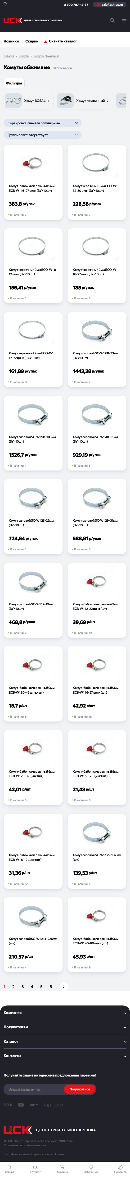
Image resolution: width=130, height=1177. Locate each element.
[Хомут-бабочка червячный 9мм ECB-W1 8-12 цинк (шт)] (33, 851)
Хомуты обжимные (46, 56)
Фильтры (14, 83)
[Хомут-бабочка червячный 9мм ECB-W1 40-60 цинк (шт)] (97, 934)
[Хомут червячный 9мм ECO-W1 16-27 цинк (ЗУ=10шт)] (97, 265)
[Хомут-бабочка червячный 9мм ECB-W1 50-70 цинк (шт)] (97, 767)
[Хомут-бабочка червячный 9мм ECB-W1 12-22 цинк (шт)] (97, 600)
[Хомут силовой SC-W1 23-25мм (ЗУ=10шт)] (33, 516)
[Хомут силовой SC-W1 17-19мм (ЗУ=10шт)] (33, 600)
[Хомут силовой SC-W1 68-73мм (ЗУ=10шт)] (97, 349)
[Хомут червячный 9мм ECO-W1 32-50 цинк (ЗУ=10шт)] (97, 182)
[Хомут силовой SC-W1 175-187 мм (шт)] (97, 851)
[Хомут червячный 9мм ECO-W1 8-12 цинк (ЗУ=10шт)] (33, 265)
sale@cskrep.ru (112, 4)
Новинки (11, 41)
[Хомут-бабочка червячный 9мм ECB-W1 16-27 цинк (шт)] (97, 683)
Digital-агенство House (47, 1154)
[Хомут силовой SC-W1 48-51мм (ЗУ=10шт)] (97, 433)
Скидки (31, 41)
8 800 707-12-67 (76, 5)
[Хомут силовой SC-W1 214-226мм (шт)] (33, 934)
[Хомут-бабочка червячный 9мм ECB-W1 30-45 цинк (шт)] (33, 683)
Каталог (9, 56)
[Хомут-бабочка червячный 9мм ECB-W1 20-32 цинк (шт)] (33, 767)
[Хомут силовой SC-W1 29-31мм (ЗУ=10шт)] (97, 516)
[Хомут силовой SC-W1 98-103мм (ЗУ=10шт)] (33, 433)
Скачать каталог (63, 41)
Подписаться (79, 1089)
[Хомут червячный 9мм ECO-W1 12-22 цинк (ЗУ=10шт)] (33, 349)
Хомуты (23, 56)
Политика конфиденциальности (25, 1145)
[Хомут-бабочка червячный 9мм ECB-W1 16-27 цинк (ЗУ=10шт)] (33, 182)
